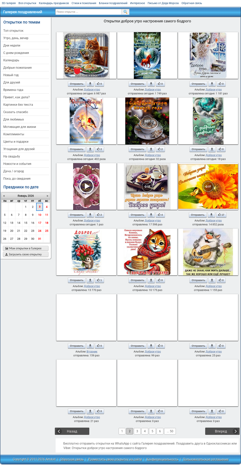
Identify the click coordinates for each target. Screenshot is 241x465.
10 (39, 214)
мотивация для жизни (19, 127)
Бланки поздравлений (113, 3)
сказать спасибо (15, 112)
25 (46, 230)
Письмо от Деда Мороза (163, 3)
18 (46, 222)
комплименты (13, 134)
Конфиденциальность (162, 459)
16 (32, 222)
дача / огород (13, 171)
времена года (13, 90)
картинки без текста (18, 104)
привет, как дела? (16, 97)
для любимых (13, 119)
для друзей (11, 82)
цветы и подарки (15, 141)
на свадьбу (11, 156)
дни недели (11, 45)
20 (11, 230)
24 (39, 230)
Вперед (221, 431)
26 (4, 238)
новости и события (17, 164)
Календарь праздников (54, 3)
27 (11, 238)
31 (39, 238)
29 (25, 238)
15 (25, 222)
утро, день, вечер (15, 38)
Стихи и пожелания (84, 3)
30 (32, 238)
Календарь (11, 60)
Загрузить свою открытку (23, 254)
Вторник (92, 351)
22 (25, 230)
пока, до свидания (17, 178)
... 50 (170, 431)
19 (4, 230)
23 (32, 230)
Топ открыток (13, 31)
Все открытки (27, 3)
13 (11, 222)
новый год (11, 75)
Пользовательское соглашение (205, 459)
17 (39, 222)
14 (18, 222)
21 (18, 230)
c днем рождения (16, 53)
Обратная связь (191, 3)
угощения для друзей (19, 149)
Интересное (137, 3)
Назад (72, 431)
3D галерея (9, 3)
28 (18, 238)
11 (46, 214)
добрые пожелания (17, 67)
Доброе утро (92, 89)
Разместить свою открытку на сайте (115, 459)
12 (4, 222)
